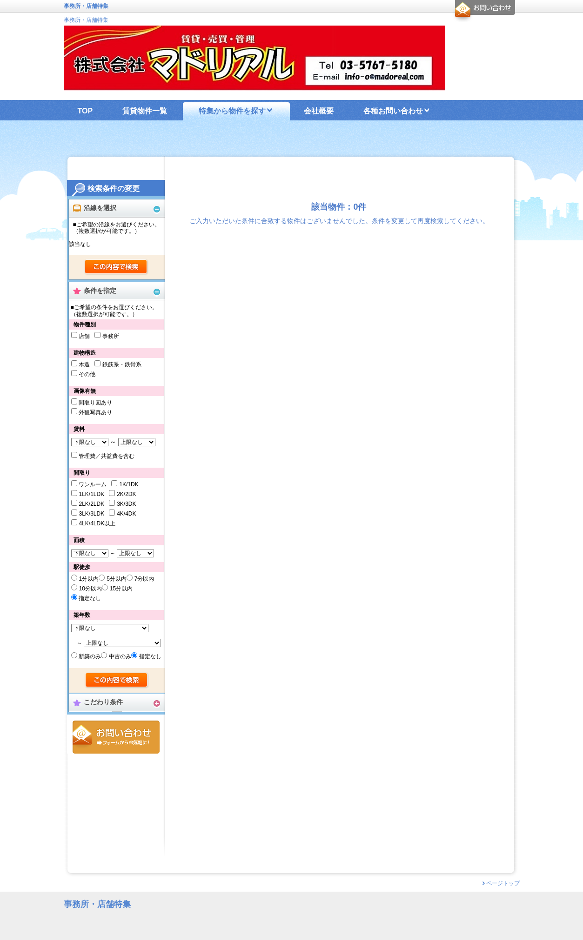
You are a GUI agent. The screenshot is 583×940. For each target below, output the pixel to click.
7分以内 (144, 579)
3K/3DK (126, 504)
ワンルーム (93, 484)
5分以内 (117, 579)
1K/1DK (128, 484)
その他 (87, 374)
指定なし (90, 598)
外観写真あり (95, 412)
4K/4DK (126, 513)
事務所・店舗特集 (86, 20)
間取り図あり (95, 402)
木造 (84, 364)
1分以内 (89, 579)
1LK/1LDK (91, 494)
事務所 (110, 336)
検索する (116, 267)
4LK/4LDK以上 (97, 523)
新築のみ (90, 656)
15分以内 (121, 588)
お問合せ (116, 737)
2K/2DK (126, 494)
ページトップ (503, 883)
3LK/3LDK (91, 513)
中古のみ (120, 656)
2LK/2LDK (91, 504)
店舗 (84, 336)
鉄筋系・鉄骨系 (121, 364)
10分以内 (90, 588)
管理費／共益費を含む (106, 456)
